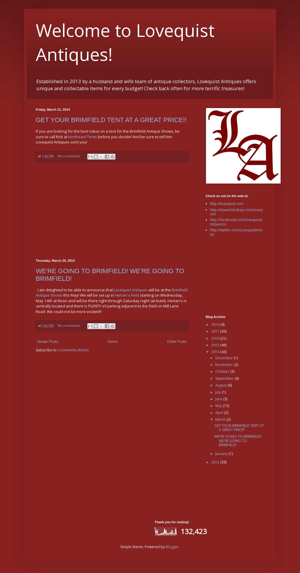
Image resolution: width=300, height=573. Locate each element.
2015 (215, 345)
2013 (215, 462)
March (220, 419)
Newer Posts (47, 341)
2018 (215, 324)
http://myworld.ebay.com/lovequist (236, 211)
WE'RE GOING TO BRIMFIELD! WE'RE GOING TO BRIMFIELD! (237, 440)
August (221, 385)
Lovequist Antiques (131, 290)
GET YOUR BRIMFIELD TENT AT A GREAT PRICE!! (111, 120)
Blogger (172, 546)
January (222, 453)
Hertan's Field (127, 295)
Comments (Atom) (73, 350)
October (222, 371)
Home (113, 341)
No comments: (69, 156)
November (224, 364)
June (219, 398)
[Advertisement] (112, 211)
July (218, 392)
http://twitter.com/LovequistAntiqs (236, 232)
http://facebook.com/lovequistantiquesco (236, 221)
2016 (215, 338)
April (219, 412)
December (224, 357)
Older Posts (177, 341)
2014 (215, 351)
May (219, 405)
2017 (215, 331)
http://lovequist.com (226, 203)
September (225, 378)
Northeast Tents (82, 136)
